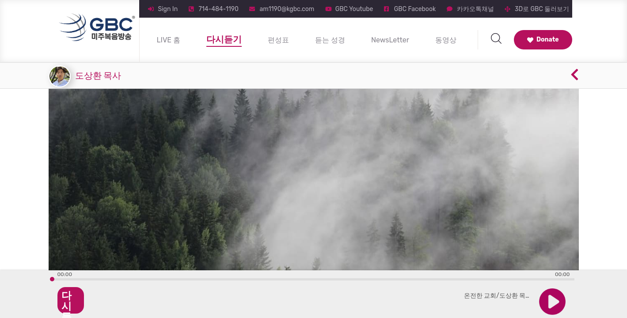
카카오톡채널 (475, 9)
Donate (543, 39)
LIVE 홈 (168, 40)
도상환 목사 (98, 75)
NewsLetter (390, 40)
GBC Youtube (354, 9)
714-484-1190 (219, 9)
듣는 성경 (330, 40)
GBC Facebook (415, 9)
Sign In (168, 9)
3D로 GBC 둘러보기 (542, 9)
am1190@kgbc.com (286, 9)
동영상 (445, 40)
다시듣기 (224, 39)
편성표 (278, 40)
